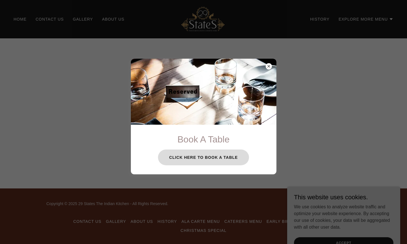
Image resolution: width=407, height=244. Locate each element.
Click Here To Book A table (203, 157)
